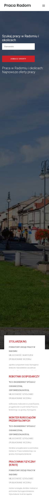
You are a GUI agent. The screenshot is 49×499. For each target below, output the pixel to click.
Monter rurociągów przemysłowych (22, 411)
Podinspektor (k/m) (21, 494)
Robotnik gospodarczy (24, 368)
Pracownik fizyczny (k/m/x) (22, 455)
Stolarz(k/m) (18, 333)
